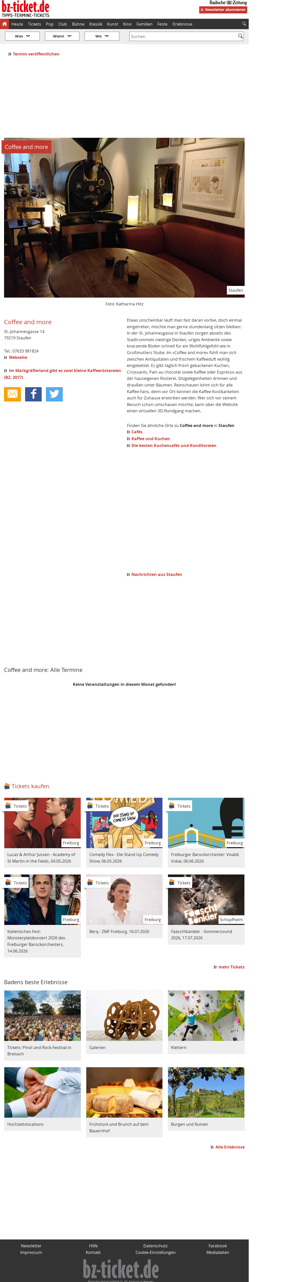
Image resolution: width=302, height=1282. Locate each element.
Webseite (18, 342)
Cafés (136, 417)
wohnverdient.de (150, 1276)
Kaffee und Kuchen (150, 423)
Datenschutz (155, 1231)
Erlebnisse (182, 24)
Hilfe (93, 1231)
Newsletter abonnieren (225, 9)
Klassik (95, 24)
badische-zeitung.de (65, 1276)
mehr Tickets (232, 952)
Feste (162, 24)
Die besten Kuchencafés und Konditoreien (173, 430)
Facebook (218, 1231)
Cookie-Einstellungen (156, 1237)
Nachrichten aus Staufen (156, 559)
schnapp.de (100, 1276)
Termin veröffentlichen (36, 39)
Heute (17, 24)
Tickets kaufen (30, 770)
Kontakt (93, 1237)
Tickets (34, 24)
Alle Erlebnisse (230, 1132)
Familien (145, 24)
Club (62, 24)
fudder (122, 1276)
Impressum (31, 1237)
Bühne (78, 24)
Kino (127, 24)
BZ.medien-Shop (187, 1276)
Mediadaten (217, 1237)
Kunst (112, 24)
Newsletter (31, 1231)
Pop (50, 24)
